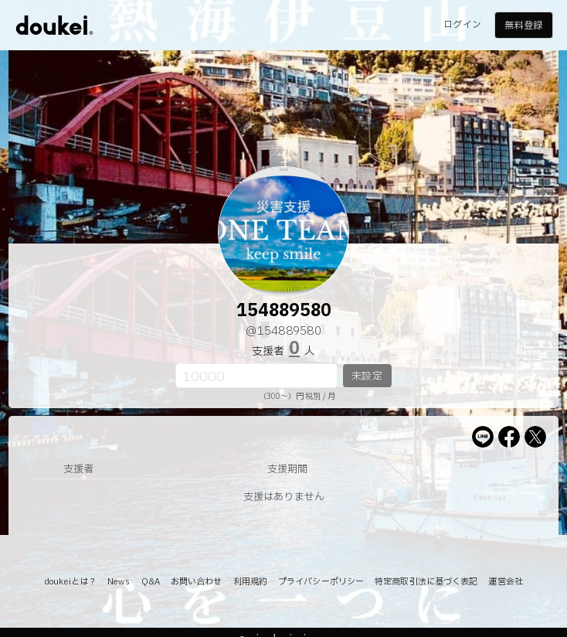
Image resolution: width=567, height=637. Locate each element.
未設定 (366, 376)
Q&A (150, 581)
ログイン (461, 25)
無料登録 (523, 25)
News (118, 581)
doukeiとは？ (70, 581)
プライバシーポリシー (321, 581)
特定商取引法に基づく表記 (426, 581)
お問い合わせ (196, 581)
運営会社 (505, 581)
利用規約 (250, 581)
